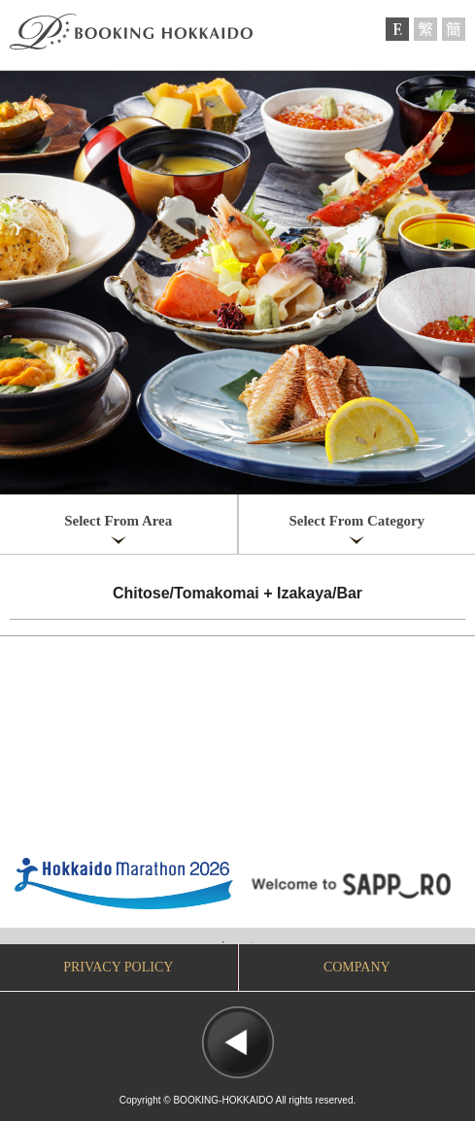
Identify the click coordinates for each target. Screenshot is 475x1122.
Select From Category (356, 520)
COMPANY (356, 967)
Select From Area (118, 520)
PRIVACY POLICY (118, 967)
